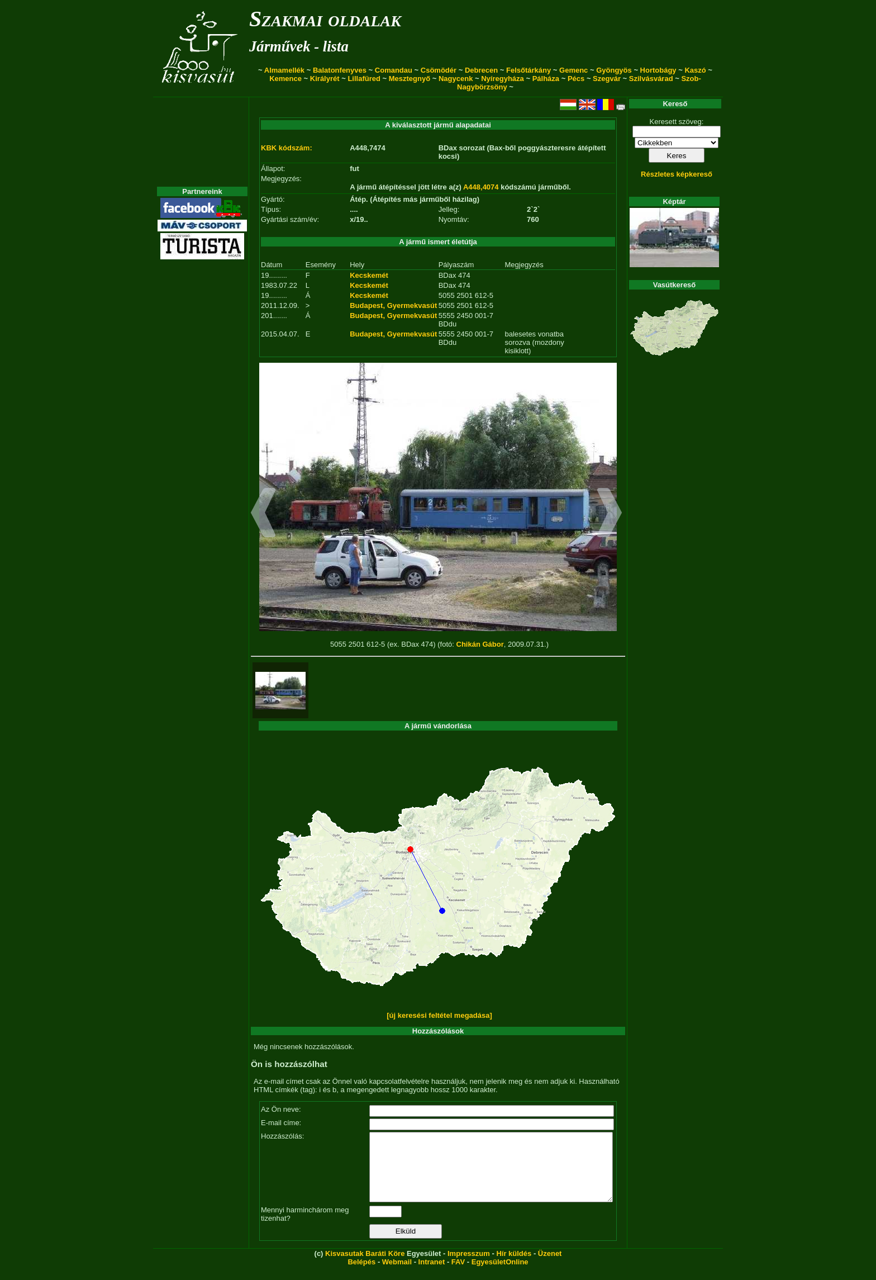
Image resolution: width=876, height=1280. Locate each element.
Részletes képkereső (676, 174)
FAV (458, 1275)
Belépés (361, 1275)
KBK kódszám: (286, 148)
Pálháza (545, 78)
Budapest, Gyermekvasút (393, 305)
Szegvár (607, 78)
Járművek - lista (299, 46)
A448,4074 (481, 187)
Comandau (393, 70)
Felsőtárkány (528, 70)
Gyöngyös (614, 70)
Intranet (431, 1275)
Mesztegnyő (409, 78)
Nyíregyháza (502, 78)
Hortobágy (658, 70)
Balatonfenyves (339, 70)
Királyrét (325, 78)
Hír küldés (513, 1267)
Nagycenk (456, 78)
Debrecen (481, 70)
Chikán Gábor (480, 644)
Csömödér (438, 70)
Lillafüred (363, 78)
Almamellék (284, 70)
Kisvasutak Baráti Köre (364, 1267)
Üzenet (550, 1267)
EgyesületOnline (500, 1275)
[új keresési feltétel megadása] (439, 1015)
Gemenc (573, 70)
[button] (263, 514)
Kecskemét (369, 275)
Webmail (397, 1275)
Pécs (576, 78)
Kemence (285, 78)
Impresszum (468, 1267)
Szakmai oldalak (325, 18)
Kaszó (695, 70)
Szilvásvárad (651, 78)
